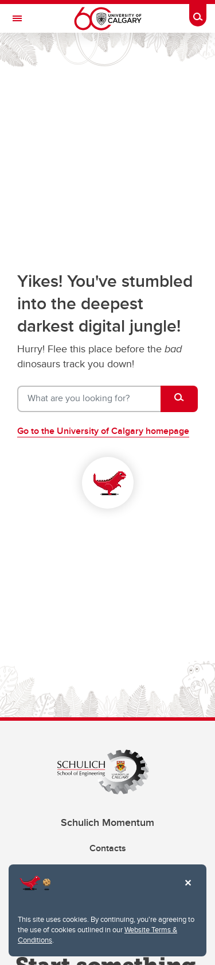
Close (187, 891)
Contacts (107, 848)
